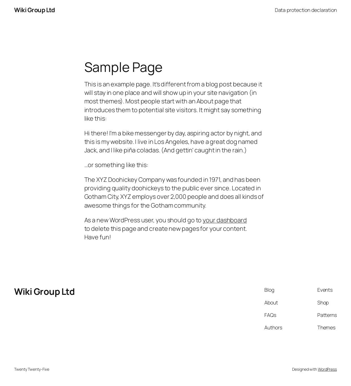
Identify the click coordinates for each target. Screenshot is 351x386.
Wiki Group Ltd (34, 10)
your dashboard (225, 220)
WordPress (327, 369)
